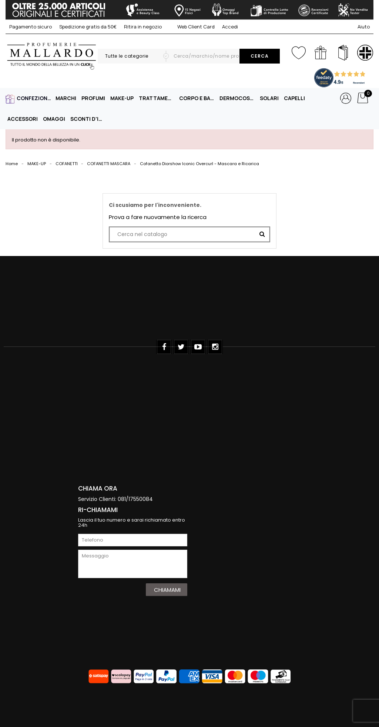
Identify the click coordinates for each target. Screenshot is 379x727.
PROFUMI (93, 98)
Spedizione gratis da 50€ (88, 26)
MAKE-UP (122, 98)
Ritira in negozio (143, 26)
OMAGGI (54, 118)
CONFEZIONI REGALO (35, 98)
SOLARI (269, 98)
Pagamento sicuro (30, 26)
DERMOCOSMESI (237, 98)
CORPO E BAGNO (197, 98)
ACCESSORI (22, 118)
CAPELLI (294, 98)
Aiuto (364, 26)
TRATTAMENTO (157, 98)
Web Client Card (192, 26)
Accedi (230, 26)
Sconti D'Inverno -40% (88, 118)
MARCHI (66, 98)
